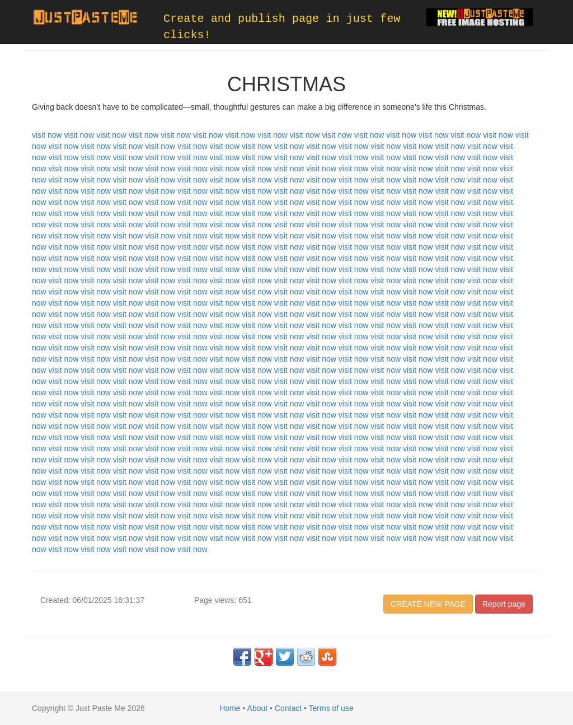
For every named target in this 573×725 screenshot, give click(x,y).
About (257, 708)
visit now (47, 134)
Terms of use (331, 708)
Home (229, 708)
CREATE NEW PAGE (428, 604)
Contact (288, 708)
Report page (503, 604)
